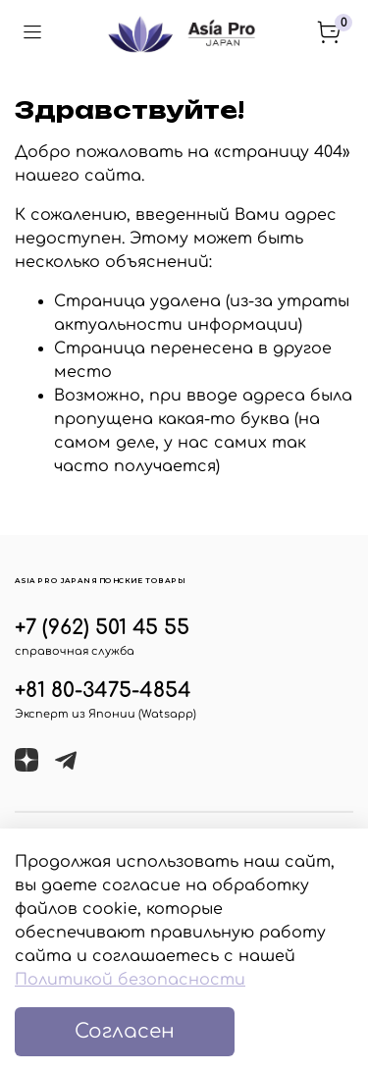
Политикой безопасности (130, 980)
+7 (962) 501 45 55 (102, 627)
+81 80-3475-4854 (103, 690)
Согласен (125, 1031)
